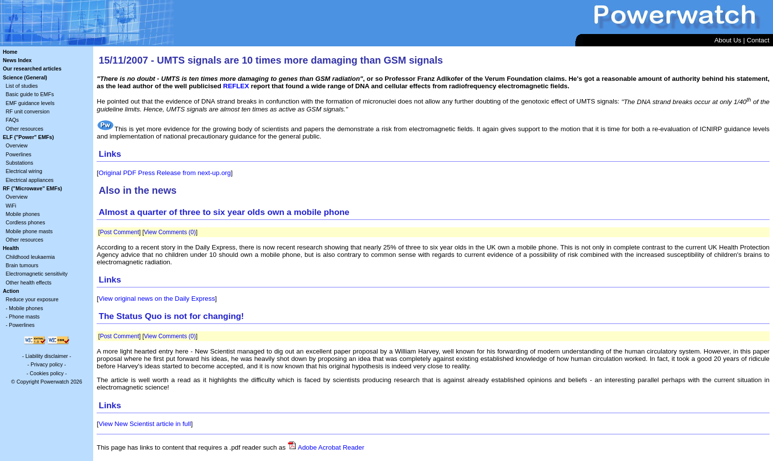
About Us (727, 40)
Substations (20, 163)
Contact (758, 40)
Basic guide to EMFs (30, 94)
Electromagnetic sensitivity (37, 274)
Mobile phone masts (29, 231)
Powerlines (19, 154)
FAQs (12, 120)
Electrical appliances (30, 180)
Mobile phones (23, 214)
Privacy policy (47, 364)
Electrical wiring (24, 171)
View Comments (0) (170, 232)
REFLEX (236, 86)
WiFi (11, 206)
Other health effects (29, 282)
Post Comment (119, 232)
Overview (17, 145)
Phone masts (24, 316)
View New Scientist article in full (145, 423)
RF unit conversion (28, 111)
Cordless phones (25, 222)
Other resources (24, 129)
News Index (17, 60)
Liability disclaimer (46, 356)
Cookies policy (47, 373)
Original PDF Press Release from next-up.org (165, 173)
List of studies (22, 86)
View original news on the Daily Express (157, 298)
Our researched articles (32, 68)
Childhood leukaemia (30, 257)
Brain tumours (22, 265)
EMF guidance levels (30, 103)
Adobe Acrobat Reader (331, 447)
